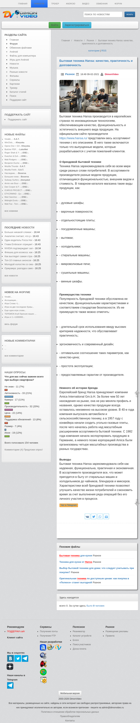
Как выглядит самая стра (18, 256)
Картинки (15, 83)
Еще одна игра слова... (15, 310)
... (5, 345)
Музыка (14, 67)
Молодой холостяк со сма (19, 264)
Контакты (70, 720)
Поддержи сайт (18, 99)
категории (93, 50)
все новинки (11, 211)
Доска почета (79, 649)
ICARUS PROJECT (13, 190)
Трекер (55, 4)
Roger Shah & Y (12, 153)
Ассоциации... (11, 300)
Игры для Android (19, 59)
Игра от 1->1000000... (15, 317)
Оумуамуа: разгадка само (19, 268)
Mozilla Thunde (11, 166)
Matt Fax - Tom (11, 204)
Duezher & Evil (11, 156)
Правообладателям (70, 716)
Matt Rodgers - (11, 159)
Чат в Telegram (69, 505)
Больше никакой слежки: (18, 232)
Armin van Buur (11, 183)
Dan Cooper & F (12, 187)
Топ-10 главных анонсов (18, 260)
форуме (24, 292)
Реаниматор (79, 631)
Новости (39, 4)
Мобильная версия (70, 693)
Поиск (13, 95)
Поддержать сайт (17, 114)
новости (28, 227)
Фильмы (14, 75)
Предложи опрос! (33, 449)
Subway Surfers (12, 180)
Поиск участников (82, 644)
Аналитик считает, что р (18, 236)
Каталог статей (18, 91)
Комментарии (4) (14, 449)
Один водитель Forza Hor (18, 240)
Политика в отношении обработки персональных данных (70, 712)
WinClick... (9, 142)
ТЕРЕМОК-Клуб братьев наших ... (20, 314)
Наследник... (10, 173)
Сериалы (15, 79)
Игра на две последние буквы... (19, 307)
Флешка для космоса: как (18, 252)
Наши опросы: (15, 372)
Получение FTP (48, 636)
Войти (54, 25)
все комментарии (14, 355)
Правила (110, 636)
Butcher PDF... (11, 149)
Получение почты (49, 631)
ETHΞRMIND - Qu (13, 194)
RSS (103, 50)
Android (70, 4)
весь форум (11, 324)
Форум (118, 4)
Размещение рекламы (117, 631)
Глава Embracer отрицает (19, 244)
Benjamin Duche (12, 163)
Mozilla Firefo (11, 170)
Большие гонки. (12, 177)
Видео (85, 4)
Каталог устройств (82, 636)
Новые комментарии (20, 340)
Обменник (102, 4)
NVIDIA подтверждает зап (19, 248)
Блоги (76, 640)
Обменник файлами (21, 47)
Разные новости (18, 72)
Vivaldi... (8, 139)
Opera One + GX (12, 146)
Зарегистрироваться (77, 25)
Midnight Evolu (11, 200)
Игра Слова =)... (12, 303)
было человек (95, 605)
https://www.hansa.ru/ (73, 138)
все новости (11, 275)
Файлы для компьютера (23, 55)
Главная (22, 4)
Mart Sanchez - (11, 197)
